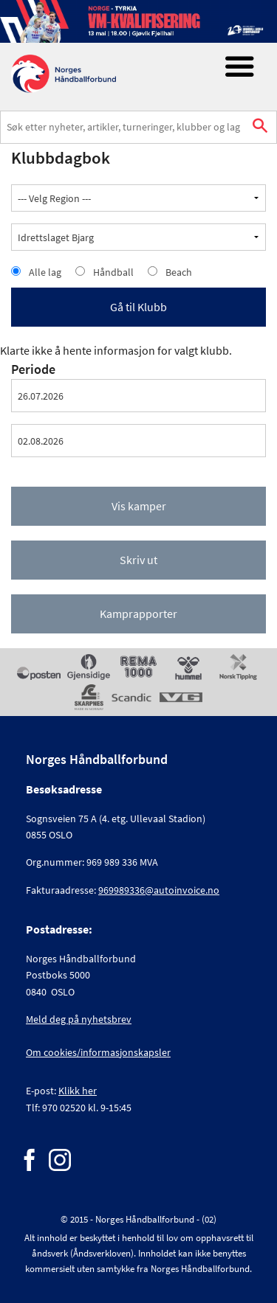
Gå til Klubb (138, 306)
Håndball (113, 272)
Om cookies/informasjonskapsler (98, 1052)
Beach (178, 272)
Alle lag (45, 272)
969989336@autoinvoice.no (158, 890)
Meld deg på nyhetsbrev (78, 1019)
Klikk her (77, 1090)
